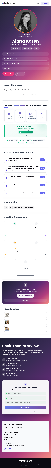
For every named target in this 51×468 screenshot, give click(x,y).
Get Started (25, 407)
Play (42, 161)
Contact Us (25, 464)
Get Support (9, 448)
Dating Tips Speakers (9, 430)
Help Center (17, 464)
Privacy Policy (39, 464)
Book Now (14, 237)
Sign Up (45, 3)
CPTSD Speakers (8, 440)
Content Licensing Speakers (11, 432)
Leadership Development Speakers (13, 427)
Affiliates (31, 464)
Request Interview (25, 133)
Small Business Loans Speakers (12, 435)
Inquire (36, 237)
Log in (37, 3)
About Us (10, 464)
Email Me (8, 74)
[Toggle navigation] (33, 3)
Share (20, 74)
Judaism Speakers (8, 437)
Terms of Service (25, 466)
